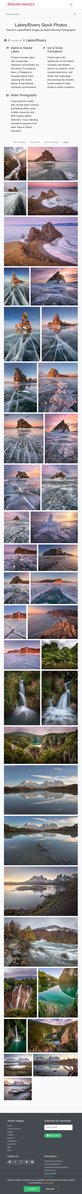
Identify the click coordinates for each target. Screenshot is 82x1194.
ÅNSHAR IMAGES (21, 4)
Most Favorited (51, 142)
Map (9, 1147)
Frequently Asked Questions (56, 1167)
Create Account (13, 1129)
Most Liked (35, 142)
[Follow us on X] (15, 1162)
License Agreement (52, 1164)
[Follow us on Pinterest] (26, 1162)
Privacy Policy (50, 1173)
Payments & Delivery (53, 1161)
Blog (9, 1150)
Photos (10, 1135)
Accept (32, 1189)
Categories (16, 40)
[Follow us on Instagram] (21, 1162)
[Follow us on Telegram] (32, 1162)
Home (9, 1132)
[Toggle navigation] (71, 4)
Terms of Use (49, 1170)
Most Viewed (19, 142)
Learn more (48, 1183)
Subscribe (53, 1135)
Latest (65, 142)
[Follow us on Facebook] (9, 1162)
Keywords (11, 1144)
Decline (50, 1189)
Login (9, 1126)
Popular (10, 1138)
